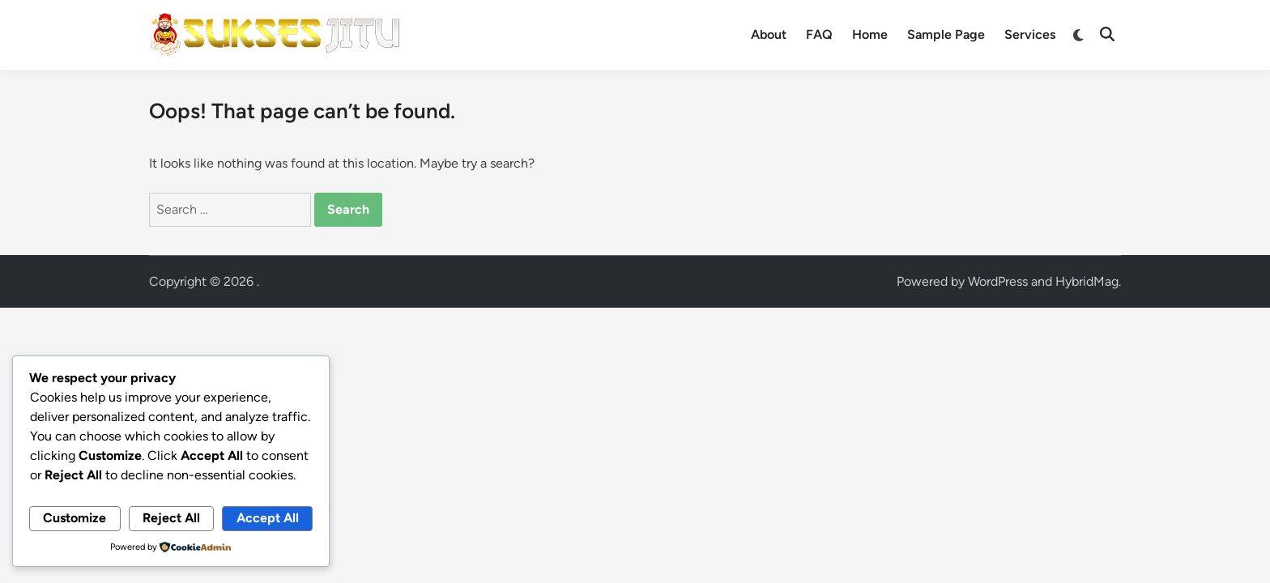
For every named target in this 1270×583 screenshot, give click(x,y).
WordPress (998, 281)
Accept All (268, 518)
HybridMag (1087, 281)
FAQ (819, 34)
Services (1029, 34)
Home (870, 34)
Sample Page (946, 34)
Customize (74, 518)
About (768, 34)
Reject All (171, 518)
